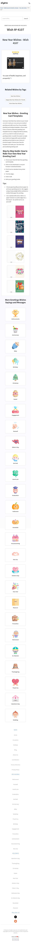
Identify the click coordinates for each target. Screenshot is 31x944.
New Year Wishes (23, 7)
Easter (15, 873)
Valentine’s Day (15, 858)
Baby (15, 809)
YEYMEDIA (15, 939)
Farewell (15, 784)
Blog (15, 750)
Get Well (15, 799)
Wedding (15, 814)
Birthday (15, 824)
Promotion (15, 834)
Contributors (15, 760)
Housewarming (15, 844)
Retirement (15, 779)
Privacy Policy (15, 770)
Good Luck (16, 789)
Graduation (15, 794)
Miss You (15, 849)
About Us (15, 755)
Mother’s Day (15, 883)
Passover (15, 908)
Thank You (15, 819)
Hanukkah (15, 903)
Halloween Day (15, 893)
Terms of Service (15, 765)
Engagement (15, 829)
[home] (4, 3)
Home (1, 7)
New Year (15, 878)
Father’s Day (15, 888)
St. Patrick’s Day (15, 898)
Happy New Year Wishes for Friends (15, 100)
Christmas (15, 868)
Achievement (15, 839)
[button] (29, 3)
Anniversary (15, 804)
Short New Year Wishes (15, 103)
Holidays (15, 745)
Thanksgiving (15, 863)
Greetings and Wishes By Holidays (11, 7)
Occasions (15, 740)
